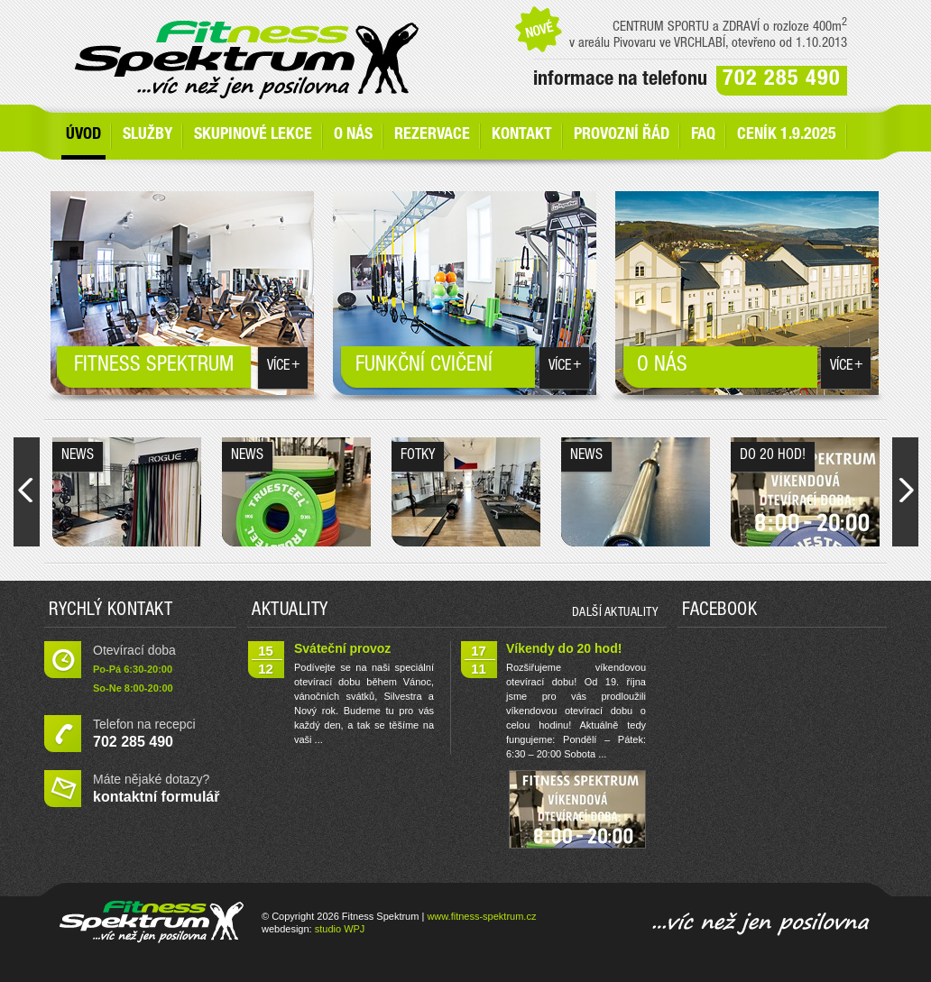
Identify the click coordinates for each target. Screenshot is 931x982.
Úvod (83, 135)
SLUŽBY (147, 135)
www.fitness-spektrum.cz (481, 916)
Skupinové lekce (253, 135)
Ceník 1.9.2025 (786, 135)
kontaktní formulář (156, 796)
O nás (353, 135)
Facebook (719, 611)
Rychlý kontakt (110, 611)
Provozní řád (621, 135)
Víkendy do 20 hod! (564, 648)
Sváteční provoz (342, 648)
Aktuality (290, 611)
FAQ (703, 135)
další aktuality (615, 613)
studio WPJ (340, 928)
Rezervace (432, 135)
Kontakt (522, 135)
